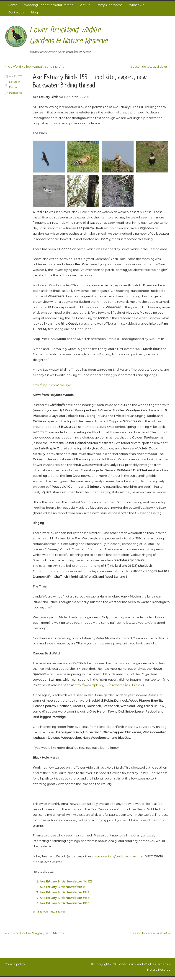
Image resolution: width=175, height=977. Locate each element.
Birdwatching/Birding (51, 911)
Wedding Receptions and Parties (48, 5)
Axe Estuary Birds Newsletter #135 (64, 903)
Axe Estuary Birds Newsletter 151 (63, 887)
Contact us (16, 12)
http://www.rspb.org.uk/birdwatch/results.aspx (108, 685)
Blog (34, 12)
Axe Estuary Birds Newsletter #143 (64, 892)
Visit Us (85, 5)
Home (12, 5)
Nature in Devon (15, 84)
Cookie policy (15, 964)
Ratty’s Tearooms (109, 5)
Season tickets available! (150, 66)
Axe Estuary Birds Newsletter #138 (65, 898)
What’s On (136, 5)
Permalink (15, 92)
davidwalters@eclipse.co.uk (116, 856)
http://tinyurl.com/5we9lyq (52, 385)
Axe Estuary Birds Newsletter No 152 (66, 881)
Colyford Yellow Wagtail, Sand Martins (34, 66)
